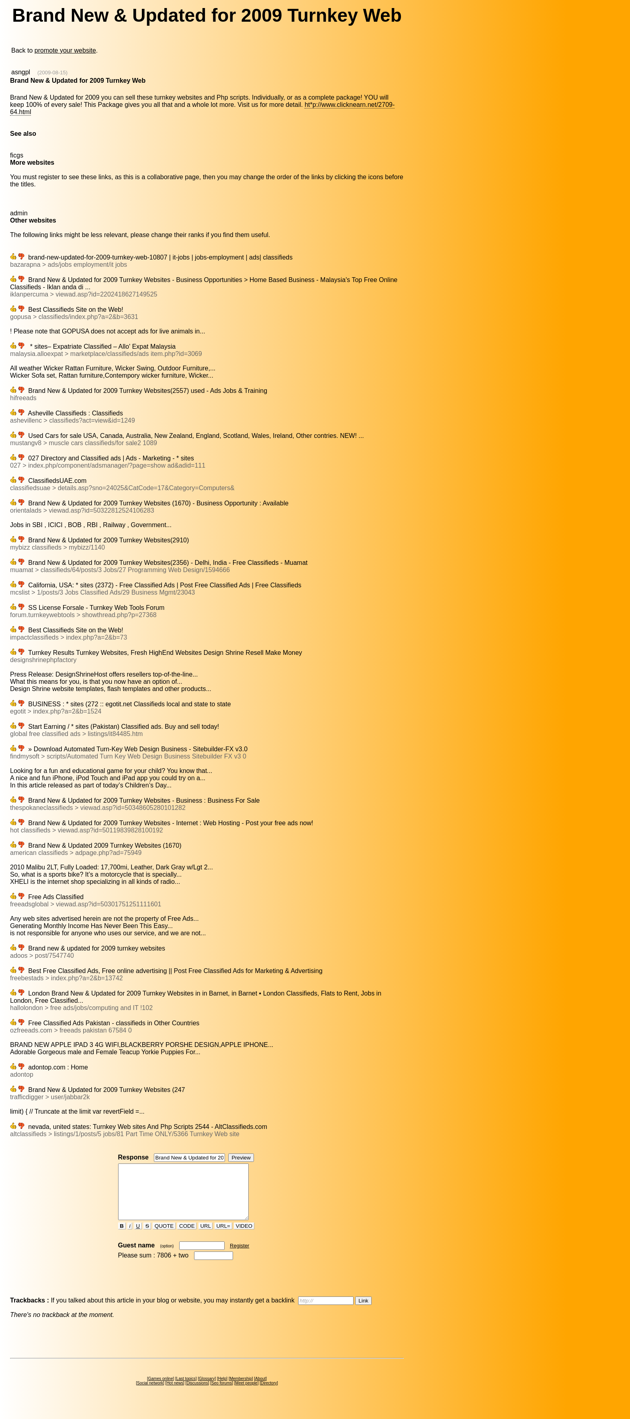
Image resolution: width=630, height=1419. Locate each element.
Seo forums (221, 1394)
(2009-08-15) (52, 73)
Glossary (207, 1389)
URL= (223, 1237)
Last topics (186, 1389)
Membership (241, 1389)
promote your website (65, 50)
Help (222, 1389)
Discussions (197, 1394)
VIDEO (244, 1237)
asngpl (20, 72)
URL (206, 1237)
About (260, 1389)
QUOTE (164, 1237)
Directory (269, 1394)
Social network (150, 1394)
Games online (160, 1389)
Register (239, 1256)
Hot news (174, 1394)
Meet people (246, 1394)
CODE (187, 1237)
